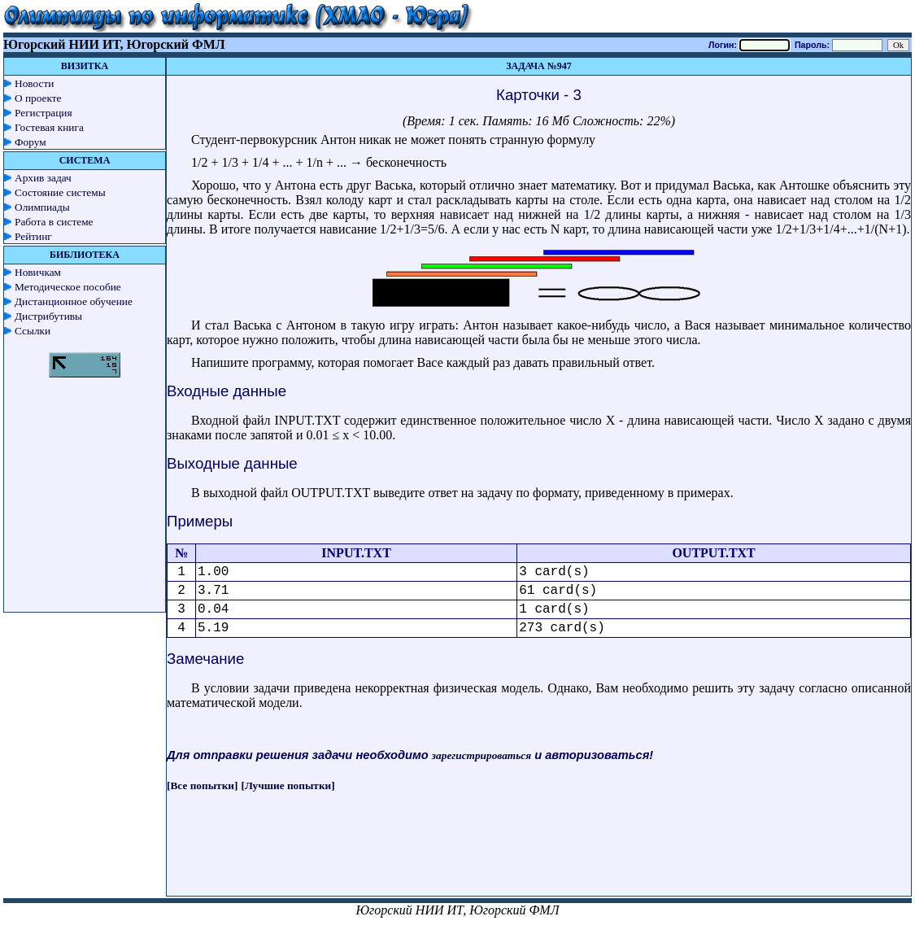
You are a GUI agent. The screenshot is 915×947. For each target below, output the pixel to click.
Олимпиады (42, 207)
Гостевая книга (49, 127)
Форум (30, 142)
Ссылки (32, 331)
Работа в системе (54, 222)
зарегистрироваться (481, 755)
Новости (34, 83)
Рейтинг (33, 236)
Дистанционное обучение (74, 301)
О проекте (38, 98)
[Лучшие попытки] (288, 785)
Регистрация (43, 113)
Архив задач (43, 178)
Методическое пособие (68, 287)
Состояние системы (60, 192)
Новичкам (38, 272)
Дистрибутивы (48, 316)
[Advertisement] (539, 859)
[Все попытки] (202, 785)
